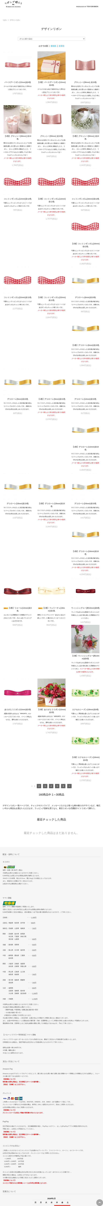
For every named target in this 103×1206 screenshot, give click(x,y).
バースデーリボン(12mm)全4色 (17, 82)
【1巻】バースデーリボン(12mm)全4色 (51, 83)
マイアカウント (51, 1153)
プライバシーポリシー (51, 1140)
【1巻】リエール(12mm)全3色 (51, 474)
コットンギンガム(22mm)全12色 (51, 252)
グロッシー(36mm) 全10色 (85, 82)
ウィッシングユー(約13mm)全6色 (17, 530)
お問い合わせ (51, 1147)
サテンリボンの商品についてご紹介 (51, 1184)
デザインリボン (15, 20)
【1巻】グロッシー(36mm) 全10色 (17, 137)
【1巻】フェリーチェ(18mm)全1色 (85, 474)
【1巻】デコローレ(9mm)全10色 (17, 360)
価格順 (53, 46)
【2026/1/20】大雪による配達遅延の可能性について (51, 1165)
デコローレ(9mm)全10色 (85, 306)
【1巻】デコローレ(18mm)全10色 (51, 418)
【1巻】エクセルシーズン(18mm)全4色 (85, 585)
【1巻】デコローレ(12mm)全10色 (85, 361)
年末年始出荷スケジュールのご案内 (51, 1159)
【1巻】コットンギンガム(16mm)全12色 (17, 253)
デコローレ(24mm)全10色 (85, 417)
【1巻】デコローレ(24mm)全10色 (17, 474)
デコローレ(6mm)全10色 (17, 306)
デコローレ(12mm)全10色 (51, 360)
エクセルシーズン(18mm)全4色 (51, 584)
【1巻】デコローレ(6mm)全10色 (51, 306)
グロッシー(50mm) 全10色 (51, 136)
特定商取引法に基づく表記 (51, 1134)
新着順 (61, 46)
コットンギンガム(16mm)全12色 (85, 199)
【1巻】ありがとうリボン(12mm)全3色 (17, 585)
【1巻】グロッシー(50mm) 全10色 (85, 137)
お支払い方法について (51, 1122)
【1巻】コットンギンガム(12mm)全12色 (51, 200)
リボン (5, 20)
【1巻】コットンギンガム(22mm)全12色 (85, 253)
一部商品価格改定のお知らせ (51, 1171)
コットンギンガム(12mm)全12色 (17, 199)
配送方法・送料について (51, 1128)
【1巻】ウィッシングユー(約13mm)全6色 (51, 531)
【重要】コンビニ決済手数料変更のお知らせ (51, 1177)
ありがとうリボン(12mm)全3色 (85, 530)
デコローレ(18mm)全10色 (18, 417)
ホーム (51, 1116)
